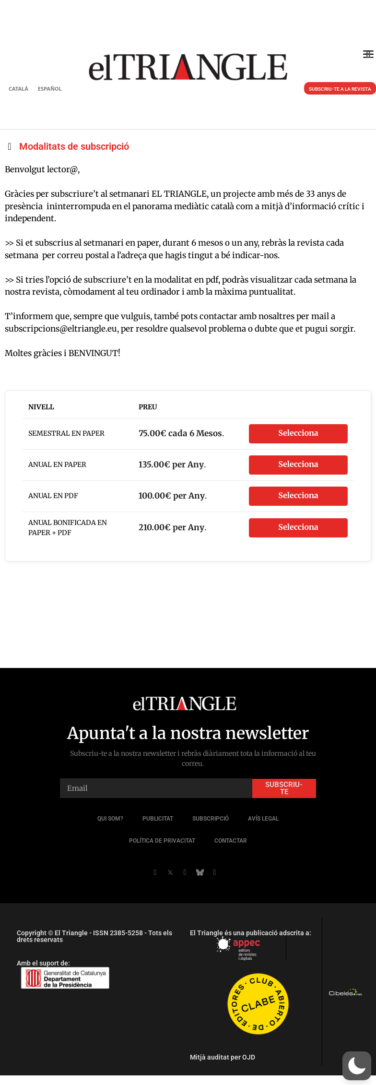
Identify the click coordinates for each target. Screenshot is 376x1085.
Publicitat (157, 818)
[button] (368, 55)
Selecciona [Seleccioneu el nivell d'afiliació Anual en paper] (298, 464)
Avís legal (263, 818)
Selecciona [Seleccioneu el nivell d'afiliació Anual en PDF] (298, 496)
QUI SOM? (110, 818)
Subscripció (210, 818)
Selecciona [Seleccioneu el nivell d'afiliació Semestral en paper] (298, 433)
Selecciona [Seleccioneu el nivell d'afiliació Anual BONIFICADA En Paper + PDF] (298, 527)
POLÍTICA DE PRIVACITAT (162, 840)
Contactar (230, 840)
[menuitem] (18, 88)
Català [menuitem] (18, 88)
